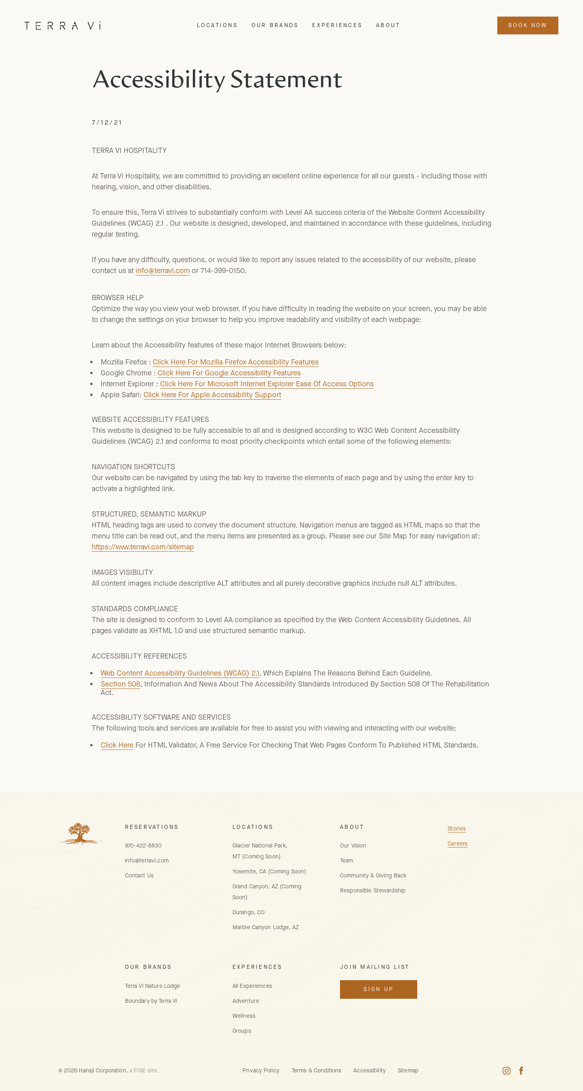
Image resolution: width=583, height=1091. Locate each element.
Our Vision (353, 845)
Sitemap (408, 1070)
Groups (241, 1031)
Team (346, 860)
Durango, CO (248, 912)
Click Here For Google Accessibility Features (229, 373)
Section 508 (120, 684)
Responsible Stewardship (373, 890)
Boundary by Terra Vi (151, 1001)
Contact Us (139, 875)
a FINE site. (144, 1070)
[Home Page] (62, 25)
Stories (457, 829)
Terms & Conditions (316, 1070)
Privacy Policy (261, 1070)
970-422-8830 (143, 845)
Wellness (244, 1016)
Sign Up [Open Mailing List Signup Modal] (378, 989)
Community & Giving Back (373, 875)
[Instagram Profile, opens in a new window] (507, 1070)
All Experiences (252, 986)
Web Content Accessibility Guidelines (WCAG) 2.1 (180, 673)
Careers (457, 843)
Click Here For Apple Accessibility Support (212, 395)
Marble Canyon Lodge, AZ (265, 927)
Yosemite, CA (269, 871)
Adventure (245, 1001)
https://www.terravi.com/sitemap (143, 547)
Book (528, 25)
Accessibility (369, 1070)
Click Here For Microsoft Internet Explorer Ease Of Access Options (267, 384)
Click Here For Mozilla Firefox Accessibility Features (236, 362)
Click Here (117, 745)
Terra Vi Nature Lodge (152, 986)
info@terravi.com (163, 270)
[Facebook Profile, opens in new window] (521, 1070)
